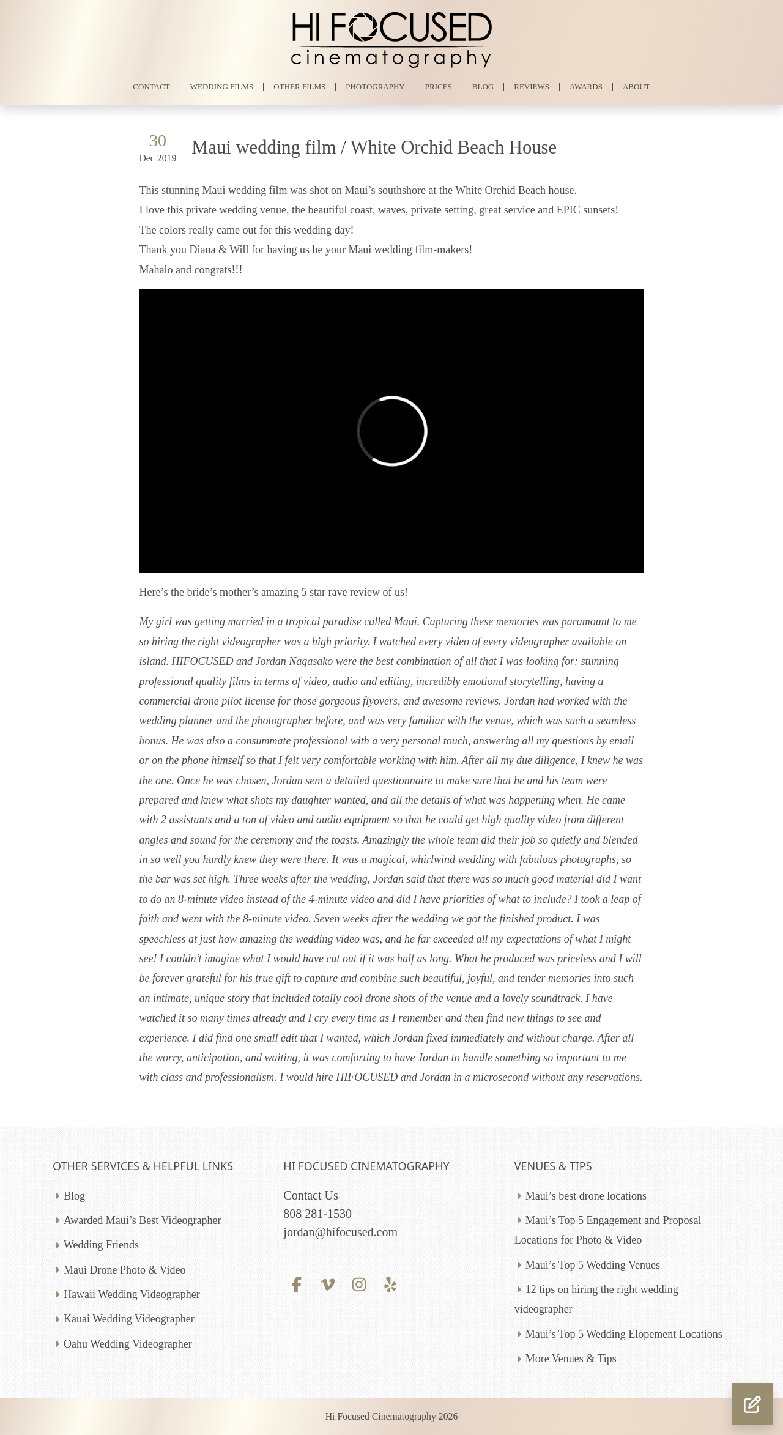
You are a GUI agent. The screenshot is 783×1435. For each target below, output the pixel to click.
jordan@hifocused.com (340, 1232)
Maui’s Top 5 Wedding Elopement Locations (623, 1334)
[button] (752, 1404)
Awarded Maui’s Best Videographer (142, 1220)
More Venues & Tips (571, 1358)
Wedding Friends (101, 1245)
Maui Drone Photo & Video (125, 1270)
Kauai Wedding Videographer (129, 1319)
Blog (74, 1196)
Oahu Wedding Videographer (128, 1344)
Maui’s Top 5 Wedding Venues (592, 1265)
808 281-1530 (317, 1213)
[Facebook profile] (296, 1283)
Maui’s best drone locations (586, 1196)
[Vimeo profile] (328, 1283)
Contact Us (310, 1195)
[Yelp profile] (390, 1283)
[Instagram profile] (359, 1283)
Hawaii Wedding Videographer (132, 1294)
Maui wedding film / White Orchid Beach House (374, 147)
